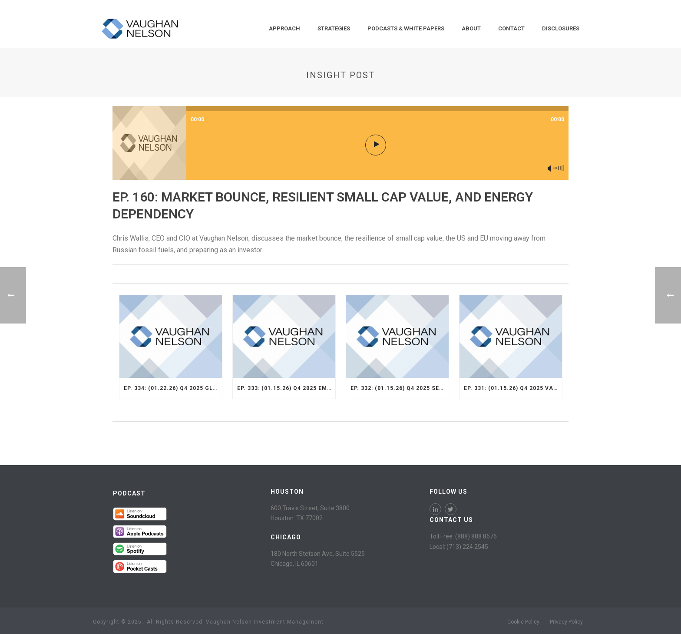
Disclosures (560, 28)
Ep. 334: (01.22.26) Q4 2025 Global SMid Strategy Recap (173, 388)
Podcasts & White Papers (405, 28)
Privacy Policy (566, 622)
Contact (511, 28)
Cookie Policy (523, 622)
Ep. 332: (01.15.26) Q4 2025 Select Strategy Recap (399, 388)
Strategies (333, 28)
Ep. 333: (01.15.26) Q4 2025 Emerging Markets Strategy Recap (286, 388)
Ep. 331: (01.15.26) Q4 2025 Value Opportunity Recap (513, 388)
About (471, 28)
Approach (284, 28)
